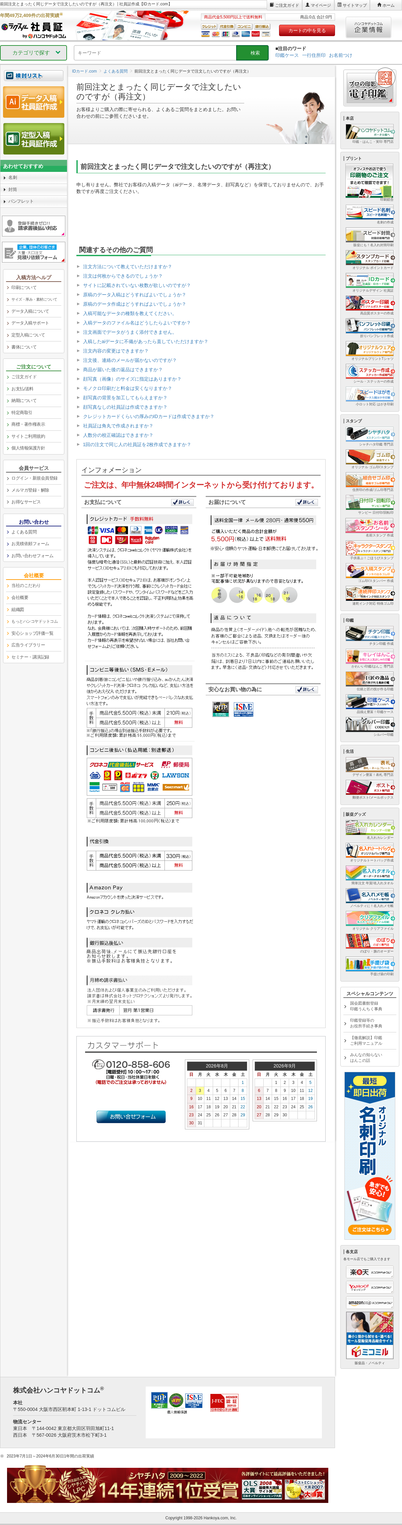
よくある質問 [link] (24, 531)
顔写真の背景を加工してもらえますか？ (125, 397)
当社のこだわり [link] (26, 585)
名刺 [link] (12, 177)
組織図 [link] (17, 609)
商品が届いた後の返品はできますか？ (123, 369)
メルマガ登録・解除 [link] (30, 490)
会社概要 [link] (19, 597)
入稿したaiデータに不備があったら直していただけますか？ (146, 341)
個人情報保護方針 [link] (28, 447)
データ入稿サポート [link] (30, 322)
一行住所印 (314, 55)
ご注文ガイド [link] (24, 376)
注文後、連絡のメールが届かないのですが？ (130, 360)
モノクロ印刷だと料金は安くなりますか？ (127, 388)
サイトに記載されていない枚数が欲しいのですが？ (137, 285)
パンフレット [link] (21, 201)
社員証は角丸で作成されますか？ (118, 425)
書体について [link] (24, 346)
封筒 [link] (12, 189)
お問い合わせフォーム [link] (32, 555)
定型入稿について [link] (28, 334)
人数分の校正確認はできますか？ (118, 435)
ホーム (389, 5)
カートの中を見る (307, 30)
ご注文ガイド (287, 5)
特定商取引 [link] (21, 412)
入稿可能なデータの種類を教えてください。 (130, 313)
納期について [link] (24, 400)
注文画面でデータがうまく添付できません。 (130, 332)
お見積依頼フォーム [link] (30, 543)
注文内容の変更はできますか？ (116, 350)
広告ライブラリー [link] (28, 644)
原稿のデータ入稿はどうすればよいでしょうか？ (134, 294)
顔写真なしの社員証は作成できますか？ (125, 407)
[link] (33, 300)
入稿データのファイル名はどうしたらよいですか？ (137, 322)
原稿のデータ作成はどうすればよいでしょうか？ (134, 304)
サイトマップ (355, 5)
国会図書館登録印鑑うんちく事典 (366, 1006)
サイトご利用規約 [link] (28, 436)
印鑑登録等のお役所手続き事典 (366, 1023)
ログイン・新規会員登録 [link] (34, 478)
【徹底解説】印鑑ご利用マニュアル (366, 1040)
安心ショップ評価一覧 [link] (32, 633)
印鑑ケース (287, 55)
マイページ (321, 5)
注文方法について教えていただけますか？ (127, 266)
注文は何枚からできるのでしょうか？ (123, 276)
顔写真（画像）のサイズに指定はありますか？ (132, 379)
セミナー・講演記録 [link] (30, 656)
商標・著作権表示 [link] (28, 424)
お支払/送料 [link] (22, 388)
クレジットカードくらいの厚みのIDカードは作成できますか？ (148, 416)
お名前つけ (340, 55)
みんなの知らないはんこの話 (366, 1057)
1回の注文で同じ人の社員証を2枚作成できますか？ (137, 444)
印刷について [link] (24, 287)
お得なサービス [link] (26, 501)
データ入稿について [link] (30, 311)
